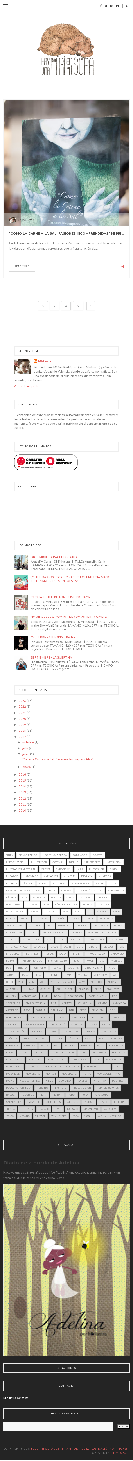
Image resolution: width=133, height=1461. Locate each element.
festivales (32, 953)
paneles (81, 1080)
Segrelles (13, 1003)
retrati (57, 1094)
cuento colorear (34, 1038)
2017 (23, 737)
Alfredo (96, 982)
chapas (66, 890)
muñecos (104, 876)
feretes (86, 1045)
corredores (70, 1031)
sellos (118, 925)
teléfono (120, 1102)
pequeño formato (18, 1087)
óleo (9, 982)
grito (83, 1052)
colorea (36, 1031)
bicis (113, 1010)
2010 (23, 810)
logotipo (35, 925)
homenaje (99, 1052)
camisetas (40, 918)
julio (25, 748)
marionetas (114, 1059)
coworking (108, 1031)
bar (71, 1010)
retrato (11, 883)
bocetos (75, 939)
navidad (103, 904)
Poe (114, 996)
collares (86, 897)
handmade (31, 876)
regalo (57, 968)
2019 (23, 724)
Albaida (102, 911)
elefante (12, 1045)
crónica (11, 1038)
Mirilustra (46, 361)
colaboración (15, 1031)
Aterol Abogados (54, 932)
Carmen (45, 989)
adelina (11, 939)
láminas (27, 883)
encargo (12, 876)
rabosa (11, 1094)
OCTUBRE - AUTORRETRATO (53, 637)
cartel (51, 890)
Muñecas (69, 876)
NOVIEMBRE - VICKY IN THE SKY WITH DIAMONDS (69, 617)
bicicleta (98, 1010)
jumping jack (57, 1059)
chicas (92, 1024)
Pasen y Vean (97, 996)
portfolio (39, 968)
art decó (12, 1010)
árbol (78, 911)
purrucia (51, 911)
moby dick (13, 1073)
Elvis (97, 989)
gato (62, 953)
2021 (23, 713)
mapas (10, 960)
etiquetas (12, 953)
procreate (101, 925)
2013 (23, 792)
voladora (100, 975)
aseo (27, 1010)
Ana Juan (12, 989)
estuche (29, 1045)
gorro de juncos (62, 1052)
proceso (82, 925)
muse (90, 960)
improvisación (15, 862)
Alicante (113, 982)
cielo (106, 1024)
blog (61, 939)
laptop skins (79, 1059)
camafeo (118, 1017)
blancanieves (15, 1017)
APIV (82, 982)
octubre (28, 742)
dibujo (93, 946)
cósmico (73, 1038)
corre (52, 1031)
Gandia (11, 996)
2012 (23, 798)
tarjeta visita (93, 968)
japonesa (117, 953)
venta (10, 1116)
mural (87, 1073)
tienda (10, 1109)
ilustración (113, 862)
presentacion (82, 1087)
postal (34, 911)
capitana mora (34, 1024)
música (87, 904)
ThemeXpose (120, 1452)
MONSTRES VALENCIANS (102, 932)
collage (31, 904)
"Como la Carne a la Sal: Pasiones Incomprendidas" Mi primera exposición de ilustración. (66, 233)
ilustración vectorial (21, 869)
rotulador (79, 855)
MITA (24, 897)
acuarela (39, 897)
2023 (23, 700)
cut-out (57, 1038)
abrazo (67, 1003)
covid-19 (89, 1031)
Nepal (58, 996)
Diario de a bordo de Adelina (41, 1163)
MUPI (45, 996)
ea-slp (89, 1038)
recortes (28, 1094)
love (46, 904)
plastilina (60, 1087)
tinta (9, 855)
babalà (40, 1010)
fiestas (49, 953)
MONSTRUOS (28, 996)
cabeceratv (98, 1017)
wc (115, 975)
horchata (118, 1052)
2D (89, 911)
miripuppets (92, 862)
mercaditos (14, 1066)
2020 (23, 718)
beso (83, 1010)
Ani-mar (29, 989)
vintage (40, 1116)
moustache (69, 1073)
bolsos (56, 897)
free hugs (116, 1045)
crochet (103, 897)
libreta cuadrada (55, 855)
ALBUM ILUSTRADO (62, 982)
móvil (10, 1080)
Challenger (64, 989)
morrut (51, 1073)
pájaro (11, 897)
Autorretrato (81, 883)
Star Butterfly (35, 1003)
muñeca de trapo (108, 1073)
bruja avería (95, 939)
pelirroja (118, 1080)
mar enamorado (31, 960)
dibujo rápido (27, 855)
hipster (76, 953)
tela (38, 975)
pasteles (116, 960)
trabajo (43, 1109)
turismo (72, 1109)
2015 (23, 780)
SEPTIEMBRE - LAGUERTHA (51, 657)
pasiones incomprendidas (23, 890)
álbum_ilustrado (109, 1116)
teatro (103, 1102)
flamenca (106, 918)
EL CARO (83, 989)
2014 (23, 786)
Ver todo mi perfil (26, 386)
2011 (23, 804)
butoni (62, 1017)
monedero (33, 1073)
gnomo (24, 1052)
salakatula (13, 1102)
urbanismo (90, 1109)
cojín (67, 946)
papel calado (15, 911)
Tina (53, 1003)
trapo (69, 975)
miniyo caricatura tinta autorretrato (53, 1066)
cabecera (78, 1017)
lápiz (79, 869)
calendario (117, 939)
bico (49, 939)
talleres (72, 1102)
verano (25, 1116)
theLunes (53, 975)
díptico (89, 918)
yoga (75, 1116)
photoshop (96, 869)
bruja (25, 918)
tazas (25, 975)
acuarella (84, 1003)
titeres (32, 932)
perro (43, 883)
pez (8, 968)
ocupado (65, 1080)
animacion (51, 876)
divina (75, 918)
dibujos (108, 946)
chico (70, 897)
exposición (63, 869)
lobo (97, 1059)
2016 (23, 774)
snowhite (33, 1102)
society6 (73, 968)
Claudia (77, 932)
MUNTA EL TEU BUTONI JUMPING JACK (60, 597)
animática (119, 1003)
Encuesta (113, 989)
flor (100, 1045)
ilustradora (14, 1059)
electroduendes (110, 1038)
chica (112, 883)
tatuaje (11, 975)
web (66, 911)
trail (58, 1109)
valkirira (110, 1109)
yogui (88, 1116)
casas (54, 946)
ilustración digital (89, 890)
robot (72, 1094)
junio (26, 754)
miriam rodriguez (96, 1066)
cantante (12, 1024)
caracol (39, 946)
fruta (10, 1052)
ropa (84, 1094)
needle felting (30, 1080)
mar (49, 925)
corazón (59, 918)
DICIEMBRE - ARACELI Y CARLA (54, 557)
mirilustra (13, 904)
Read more (22, 266)
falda (45, 1045)
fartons (70, 1045)
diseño (73, 862)
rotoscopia (101, 1094)
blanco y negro (41, 1017)
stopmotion (14, 932)
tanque (89, 1102)
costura (57, 862)
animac (102, 1003)
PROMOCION (75, 996)
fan (56, 1045)
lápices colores (66, 904)
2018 (23, 730)
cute (80, 946)
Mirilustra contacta (16, 1397)
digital (114, 869)
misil (117, 1066)
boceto (97, 855)
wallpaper (58, 1116)
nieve (49, 1080)
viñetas (83, 975)
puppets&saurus (108, 1087)
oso (102, 960)
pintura (22, 968)
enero (27, 767)
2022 (23, 706)
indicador (35, 1059)
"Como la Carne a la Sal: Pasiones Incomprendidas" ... (59, 759)
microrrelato (57, 960)
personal (64, 925)
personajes (116, 890)
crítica (45, 869)
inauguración (96, 953)
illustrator (39, 862)
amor (99, 883)
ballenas (57, 1010)
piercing (42, 1087)
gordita (40, 1052)
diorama (87, 876)
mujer (77, 960)
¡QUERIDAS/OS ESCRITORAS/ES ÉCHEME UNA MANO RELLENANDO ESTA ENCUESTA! (71, 579)
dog (122, 946)
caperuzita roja (17, 946)
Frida (116, 911)
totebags (27, 1109)
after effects (31, 939)
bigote (10, 918)
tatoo (111, 968)
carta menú (57, 1024)
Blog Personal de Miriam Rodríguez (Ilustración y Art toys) (78, 1448)
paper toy (99, 1080)
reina (43, 1094)
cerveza (76, 1024)
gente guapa (14, 925)
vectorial (59, 883)
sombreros (53, 1102)
